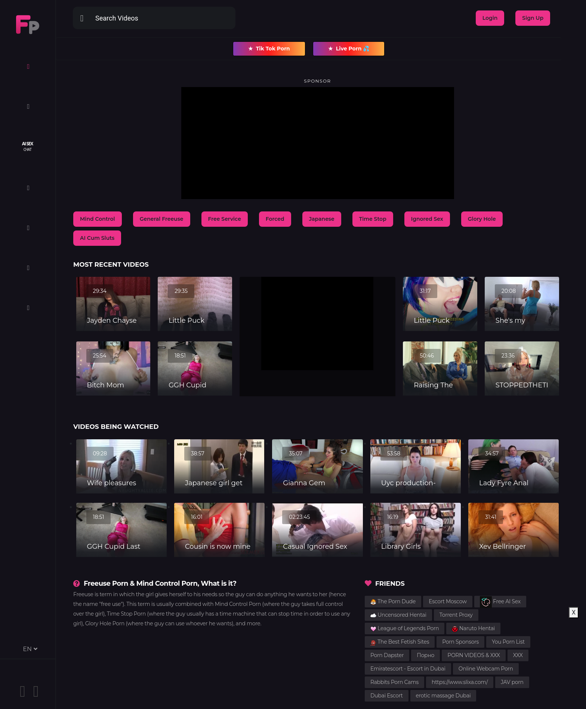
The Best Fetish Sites (399, 641)
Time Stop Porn (126, 613)
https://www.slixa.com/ (460, 682)
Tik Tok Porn (269, 49)
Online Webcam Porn (486, 668)
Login (490, 18)
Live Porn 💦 (349, 49)
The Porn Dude (393, 601)
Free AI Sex (500, 602)
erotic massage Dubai (443, 695)
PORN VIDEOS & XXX (473, 655)
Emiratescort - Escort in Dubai (407, 668)
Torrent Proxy (456, 615)
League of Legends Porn (404, 628)
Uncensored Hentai (398, 615)
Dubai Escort (386, 695)
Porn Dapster (387, 655)
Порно (425, 655)
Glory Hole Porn (104, 623)
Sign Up (532, 18)
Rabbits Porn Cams (394, 682)
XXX (518, 655)
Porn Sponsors (460, 641)
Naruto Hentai (473, 628)
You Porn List (508, 641)
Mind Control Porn (238, 604)
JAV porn (512, 682)
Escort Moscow (448, 601)
